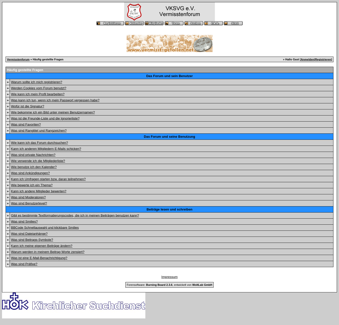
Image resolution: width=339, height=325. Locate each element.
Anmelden (307, 59)
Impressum (169, 277)
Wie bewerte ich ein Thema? (32, 185)
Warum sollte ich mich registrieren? (36, 82)
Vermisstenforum (18, 59)
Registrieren (323, 59)
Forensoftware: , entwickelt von (169, 284)
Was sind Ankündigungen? (30, 173)
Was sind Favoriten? (26, 124)
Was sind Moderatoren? (28, 197)
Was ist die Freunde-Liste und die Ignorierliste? (45, 118)
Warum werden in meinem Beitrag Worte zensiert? (47, 252)
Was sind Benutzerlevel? (29, 203)
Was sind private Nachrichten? (33, 155)
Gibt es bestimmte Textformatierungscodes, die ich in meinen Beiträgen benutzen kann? (75, 215)
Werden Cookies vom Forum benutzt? (38, 88)
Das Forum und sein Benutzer (169, 76)
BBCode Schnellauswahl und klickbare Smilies (45, 227)
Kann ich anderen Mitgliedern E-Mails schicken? (46, 149)
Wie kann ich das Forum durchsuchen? (39, 143)
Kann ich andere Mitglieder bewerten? (38, 191)
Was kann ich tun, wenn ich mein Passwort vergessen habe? (55, 100)
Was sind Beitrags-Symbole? (32, 240)
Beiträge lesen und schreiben (169, 209)
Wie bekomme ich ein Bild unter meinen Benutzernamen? (53, 112)
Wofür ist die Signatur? (27, 106)
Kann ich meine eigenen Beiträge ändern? (41, 246)
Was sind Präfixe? (24, 264)
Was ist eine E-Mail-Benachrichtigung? (39, 258)
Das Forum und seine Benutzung (169, 136)
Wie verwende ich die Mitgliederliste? (38, 161)
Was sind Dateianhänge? (29, 234)
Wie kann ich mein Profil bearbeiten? (37, 94)
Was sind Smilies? (24, 221)
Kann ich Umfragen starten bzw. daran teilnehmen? (48, 179)
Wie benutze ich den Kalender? (34, 167)
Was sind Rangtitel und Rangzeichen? (38, 130)
